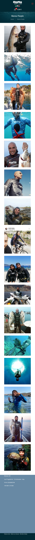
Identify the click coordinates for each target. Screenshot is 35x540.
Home (12, 19)
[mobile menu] (32, 3)
